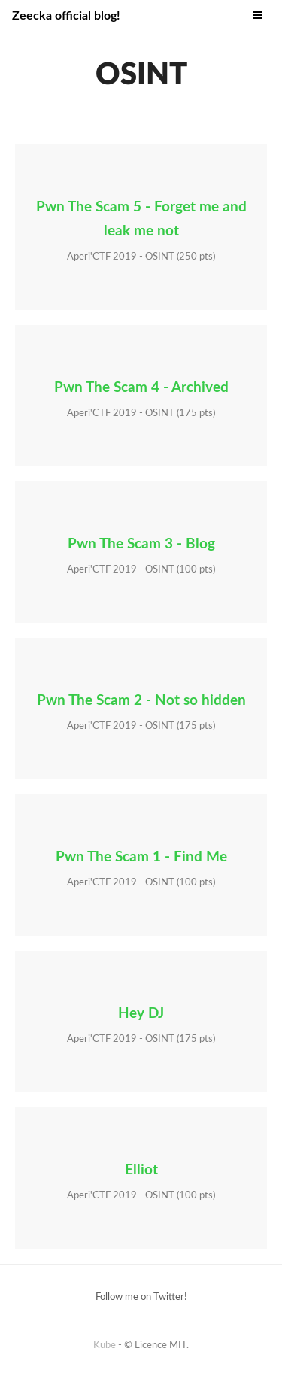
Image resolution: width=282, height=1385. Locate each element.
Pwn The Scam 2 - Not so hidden (141, 701)
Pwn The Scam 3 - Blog (141, 544)
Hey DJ (141, 1014)
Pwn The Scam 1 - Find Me (141, 857)
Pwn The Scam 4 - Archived (141, 388)
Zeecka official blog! (66, 16)
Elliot (141, 1170)
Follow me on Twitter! (141, 1297)
